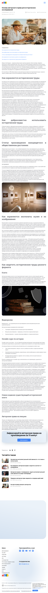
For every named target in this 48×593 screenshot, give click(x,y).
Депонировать (24, 440)
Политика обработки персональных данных (11, 591)
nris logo (4, 3)
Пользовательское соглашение (27, 591)
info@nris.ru (25, 564)
